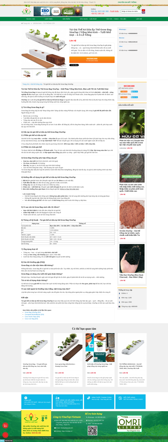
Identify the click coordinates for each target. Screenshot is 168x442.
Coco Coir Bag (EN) (31, 319)
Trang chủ (25, 23)
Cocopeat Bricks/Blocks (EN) (34, 314)
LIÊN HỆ (139, 19)
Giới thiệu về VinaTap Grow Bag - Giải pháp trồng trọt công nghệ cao (99, 365)
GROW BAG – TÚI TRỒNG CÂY (44, 23)
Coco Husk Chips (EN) (32, 316)
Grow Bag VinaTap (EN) (33, 312)
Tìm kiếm (140, 11)
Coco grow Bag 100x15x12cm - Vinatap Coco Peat (65, 365)
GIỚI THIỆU (49, 19)
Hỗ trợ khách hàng (124, 94)
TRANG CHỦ (30, 19)
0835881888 (129, 86)
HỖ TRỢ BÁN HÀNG (125, 88)
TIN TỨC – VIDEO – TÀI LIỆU (116, 19)
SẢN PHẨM (66, 19)
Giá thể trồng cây (36, 84)
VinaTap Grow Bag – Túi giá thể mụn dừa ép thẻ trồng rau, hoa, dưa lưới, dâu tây (35, 366)
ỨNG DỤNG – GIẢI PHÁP (88, 19)
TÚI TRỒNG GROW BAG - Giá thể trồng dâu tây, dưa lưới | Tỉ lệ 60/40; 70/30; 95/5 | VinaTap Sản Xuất (131, 366)
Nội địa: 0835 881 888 (100, 11)
